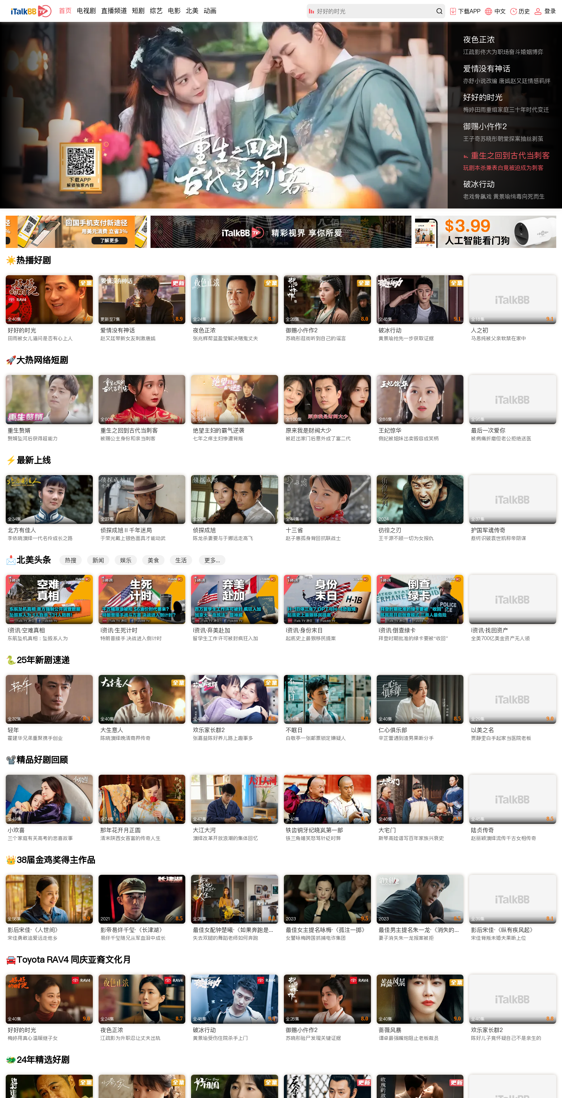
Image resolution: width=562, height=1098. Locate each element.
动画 (210, 10)
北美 (192, 10)
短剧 (138, 10)
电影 (174, 10)
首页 (65, 10)
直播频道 (114, 10)
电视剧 (86, 10)
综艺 (156, 10)
